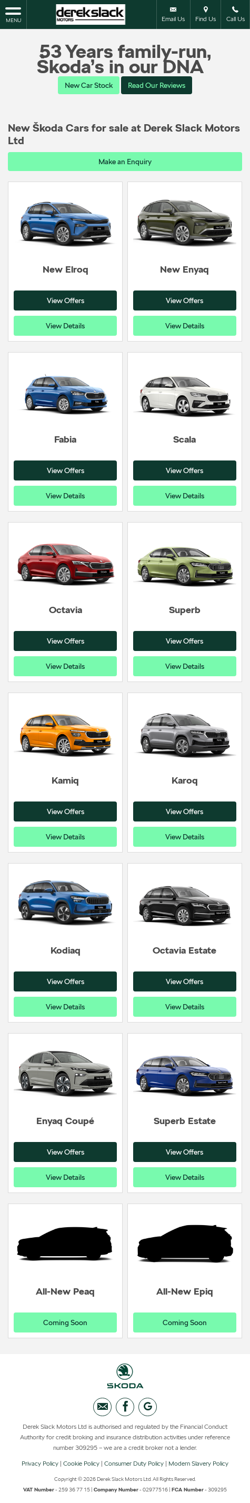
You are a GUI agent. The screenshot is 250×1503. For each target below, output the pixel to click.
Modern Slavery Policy (198, 1463)
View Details (65, 326)
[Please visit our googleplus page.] (147, 1407)
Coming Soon (65, 1322)
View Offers (65, 300)
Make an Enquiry (125, 161)
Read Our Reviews (156, 85)
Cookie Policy (81, 1463)
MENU (13, 14)
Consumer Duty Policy (134, 1463)
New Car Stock (89, 85)
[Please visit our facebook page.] (125, 1407)
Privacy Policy (40, 1463)
